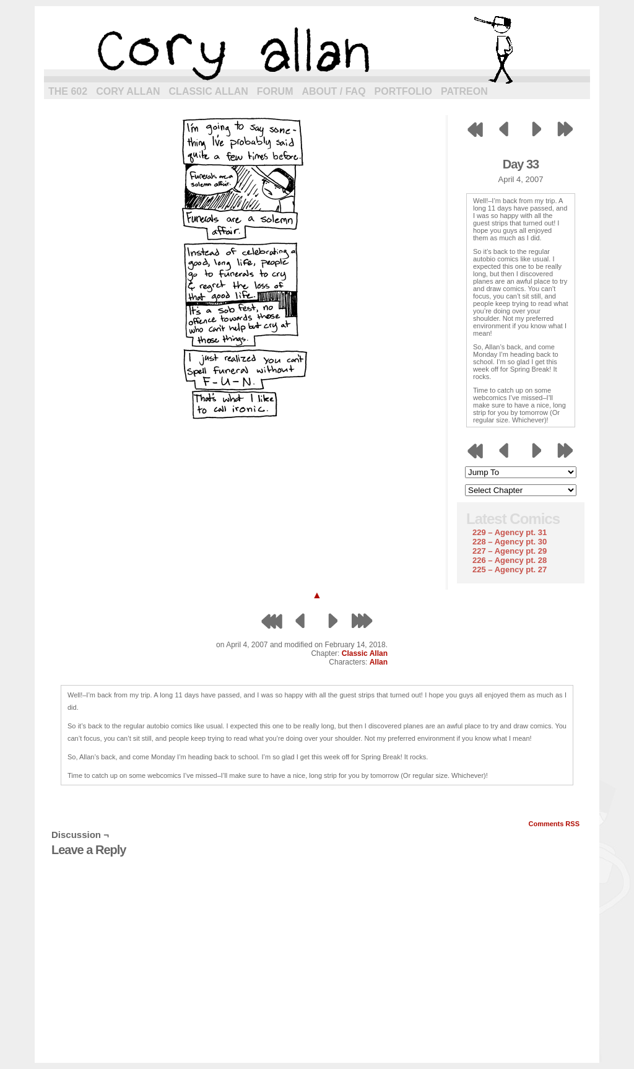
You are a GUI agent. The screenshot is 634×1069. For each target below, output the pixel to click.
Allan (379, 662)
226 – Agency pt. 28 (509, 560)
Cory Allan (128, 91)
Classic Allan (208, 91)
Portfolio (403, 91)
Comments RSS (554, 823)
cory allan (317, 49)
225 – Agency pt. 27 (509, 569)
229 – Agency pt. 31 (509, 532)
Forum (275, 91)
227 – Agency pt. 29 (509, 551)
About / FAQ (334, 91)
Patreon (464, 91)
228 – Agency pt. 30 (509, 541)
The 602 (67, 91)
